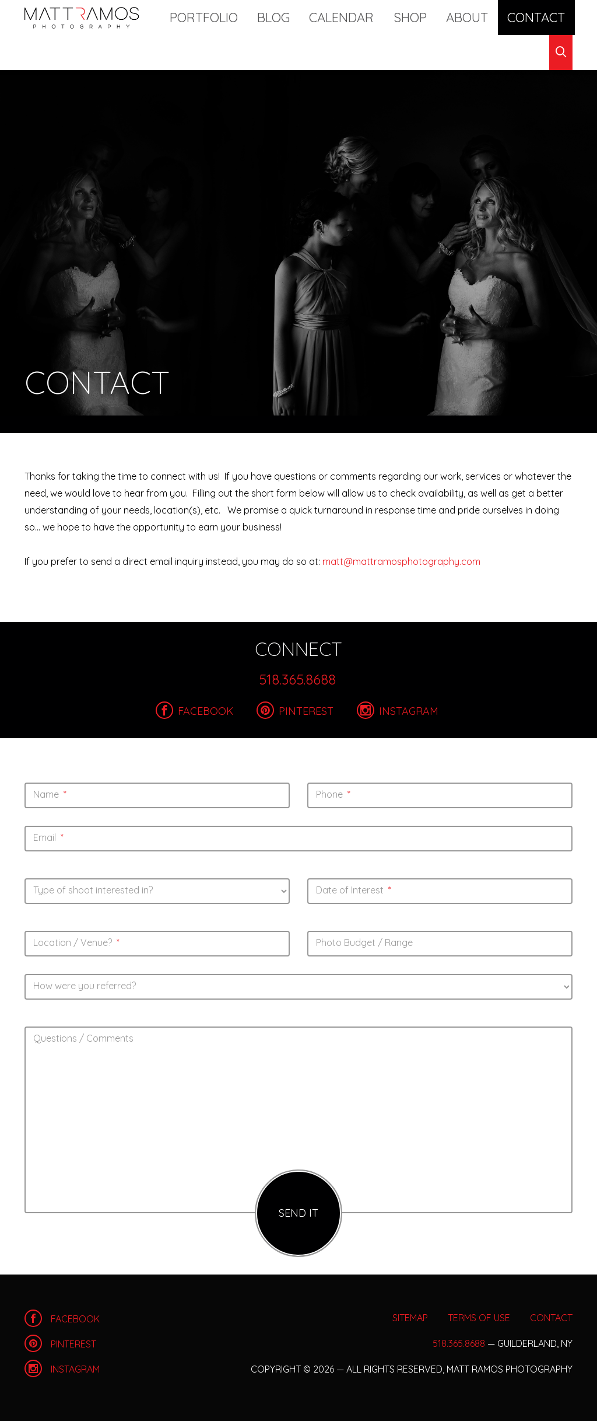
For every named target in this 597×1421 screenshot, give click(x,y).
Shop (412, 17)
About (458, 17)
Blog (297, 17)
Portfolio (238, 17)
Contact (516, 17)
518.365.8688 (297, 679)
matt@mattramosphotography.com (401, 561)
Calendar (355, 17)
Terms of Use (479, 1318)
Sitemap (410, 1318)
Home (81, 17)
